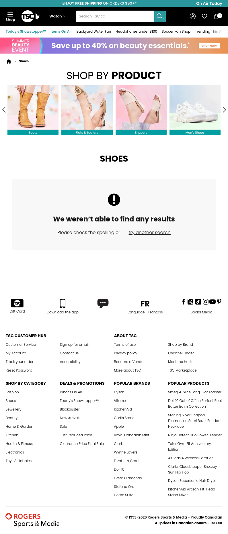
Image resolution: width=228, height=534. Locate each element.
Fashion (12, 392)
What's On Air (71, 392)
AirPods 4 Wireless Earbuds (190, 458)
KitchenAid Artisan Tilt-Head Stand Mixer (191, 492)
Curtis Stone (124, 417)
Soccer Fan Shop (176, 31)
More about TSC (127, 370)
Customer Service (21, 344)
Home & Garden (19, 426)
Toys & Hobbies (19, 460)
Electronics (15, 452)
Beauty (11, 417)
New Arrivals (70, 417)
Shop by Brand (180, 344)
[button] (58, 16)
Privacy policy (125, 353)
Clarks (119, 443)
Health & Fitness (19, 443)
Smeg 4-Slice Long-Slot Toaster (194, 392)
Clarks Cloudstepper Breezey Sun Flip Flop (192, 469)
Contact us (69, 353)
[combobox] (120, 16)
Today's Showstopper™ (26, 31)
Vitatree (121, 400)
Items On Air (61, 31)
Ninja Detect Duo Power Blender (195, 435)
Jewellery (14, 409)
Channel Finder (181, 353)
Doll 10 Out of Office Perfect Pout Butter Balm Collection (195, 403)
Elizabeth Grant (127, 460)
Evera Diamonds (128, 478)
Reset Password (19, 370)
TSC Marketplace (182, 370)
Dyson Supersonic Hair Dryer (192, 480)
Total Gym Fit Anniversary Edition (189, 446)
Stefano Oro (124, 486)
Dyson (119, 392)
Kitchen (12, 435)
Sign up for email (74, 344)
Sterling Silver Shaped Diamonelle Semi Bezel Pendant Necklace (195, 421)
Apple (119, 426)
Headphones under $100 (136, 31)
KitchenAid (123, 409)
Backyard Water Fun (94, 31)
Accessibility (70, 361)
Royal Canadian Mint (131, 435)
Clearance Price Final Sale (82, 443)
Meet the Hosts (180, 361)
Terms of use (125, 344)
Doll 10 (119, 469)
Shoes (11, 400)
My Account (16, 353)
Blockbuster (70, 409)
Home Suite (124, 494)
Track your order (20, 361)
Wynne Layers (126, 452)
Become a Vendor (129, 361)
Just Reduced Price (76, 435)
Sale (63, 426)
